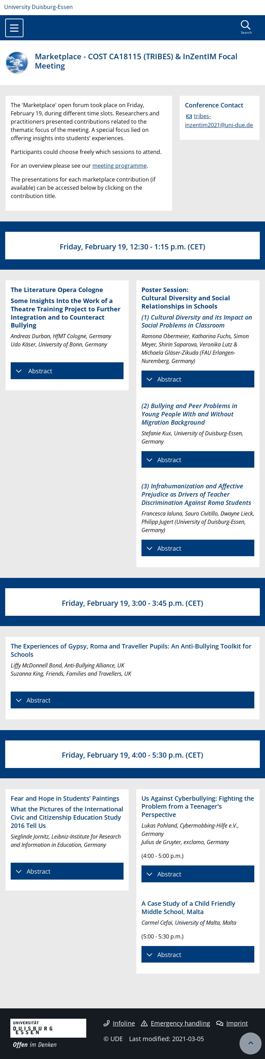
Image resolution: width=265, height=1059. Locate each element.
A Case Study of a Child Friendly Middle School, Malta (188, 907)
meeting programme (119, 165)
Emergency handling (175, 1023)
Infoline (119, 1023)
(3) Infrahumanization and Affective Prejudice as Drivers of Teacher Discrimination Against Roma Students (196, 494)
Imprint (232, 1023)
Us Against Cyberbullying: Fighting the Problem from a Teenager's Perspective (197, 806)
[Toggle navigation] (14, 28)
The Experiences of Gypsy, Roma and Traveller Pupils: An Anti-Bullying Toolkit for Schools (131, 650)
